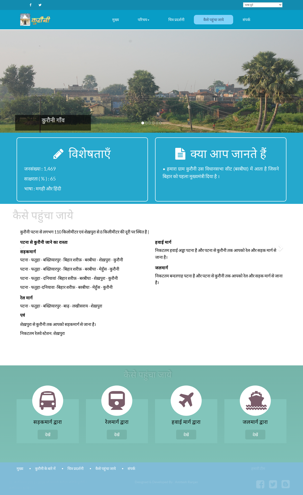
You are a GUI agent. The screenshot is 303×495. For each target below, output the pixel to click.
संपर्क (246, 20)
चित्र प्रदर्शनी (176, 20)
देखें (47, 434)
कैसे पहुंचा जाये (213, 20)
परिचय (143, 20)
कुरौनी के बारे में (45, 468)
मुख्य (115, 20)
